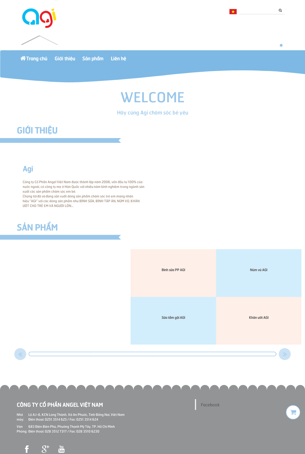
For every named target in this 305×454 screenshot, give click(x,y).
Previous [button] (20, 354)
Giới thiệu (75, 60)
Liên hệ (143, 60)
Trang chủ (37, 60)
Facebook (210, 404)
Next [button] (285, 354)
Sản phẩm (110, 60)
